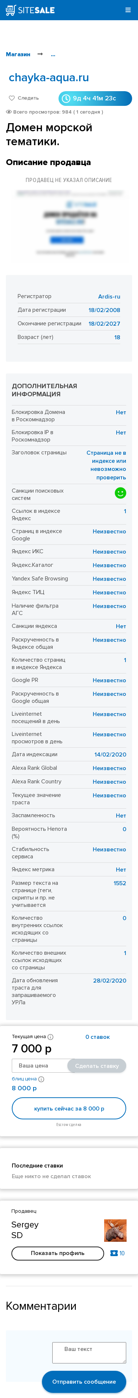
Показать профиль (58, 1253)
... (53, 54)
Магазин (18, 54)
